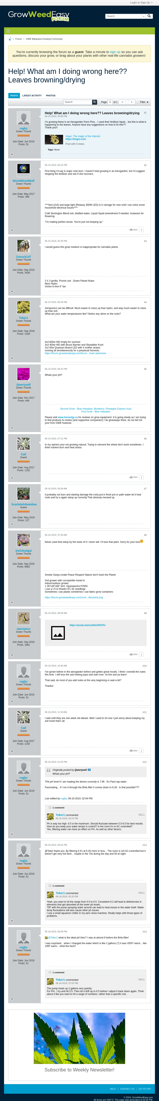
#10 (145, 665)
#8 (145, 535)
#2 (145, 165)
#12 (145, 762)
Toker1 (23, 317)
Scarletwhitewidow (24, 504)
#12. (142, 814)
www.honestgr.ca (68, 417)
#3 (145, 241)
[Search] (125, 16)
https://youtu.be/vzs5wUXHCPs (87, 625)
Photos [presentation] (50, 95)
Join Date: (18, 141)
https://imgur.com (76, 139)
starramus (23, 628)
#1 (145, 112)
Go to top (145, 1089)
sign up (115, 52)
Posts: (21, 144)
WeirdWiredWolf (23, 180)
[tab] (14, 95)
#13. (142, 892)
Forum (18, 39)
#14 (145, 931)
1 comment (58, 807)
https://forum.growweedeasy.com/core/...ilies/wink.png (74, 597)
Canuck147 (23, 256)
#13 (145, 845)
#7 (145, 488)
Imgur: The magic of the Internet (83, 136)
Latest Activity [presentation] (32, 95)
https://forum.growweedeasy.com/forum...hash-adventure (75, 353)
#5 (145, 369)
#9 (145, 613)
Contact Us (127, 1089)
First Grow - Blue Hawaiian (95, 411)
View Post (89, 770)
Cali (23, 454)
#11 (145, 712)
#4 (145, 302)
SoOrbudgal (23, 550)
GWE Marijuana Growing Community (44, 39)
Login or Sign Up (141, 2)
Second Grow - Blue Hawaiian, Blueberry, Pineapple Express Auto (95, 408)
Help (113, 1089)
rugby (24, 128)
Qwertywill (23, 384)
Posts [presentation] (14, 95)
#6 (145, 438)
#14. (142, 979)
